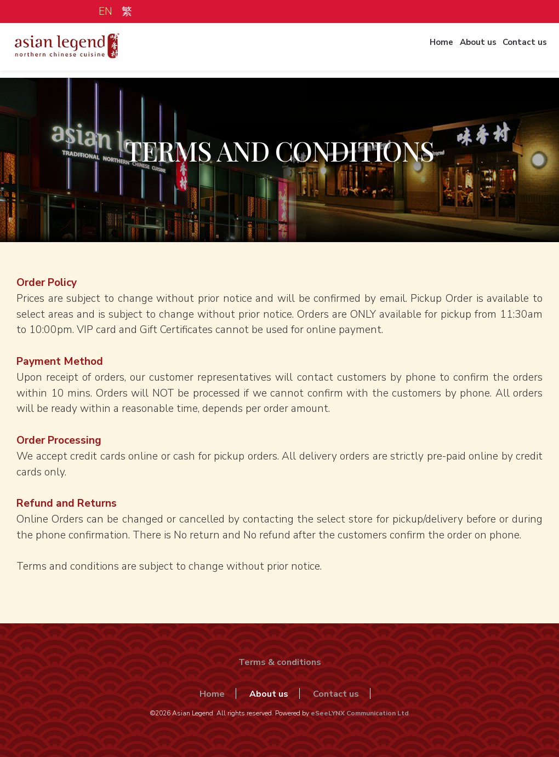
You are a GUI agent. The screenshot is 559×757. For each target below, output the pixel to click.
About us (466, 51)
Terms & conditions (279, 662)
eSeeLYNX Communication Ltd (360, 713)
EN (105, 11)
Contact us (520, 51)
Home (423, 51)
